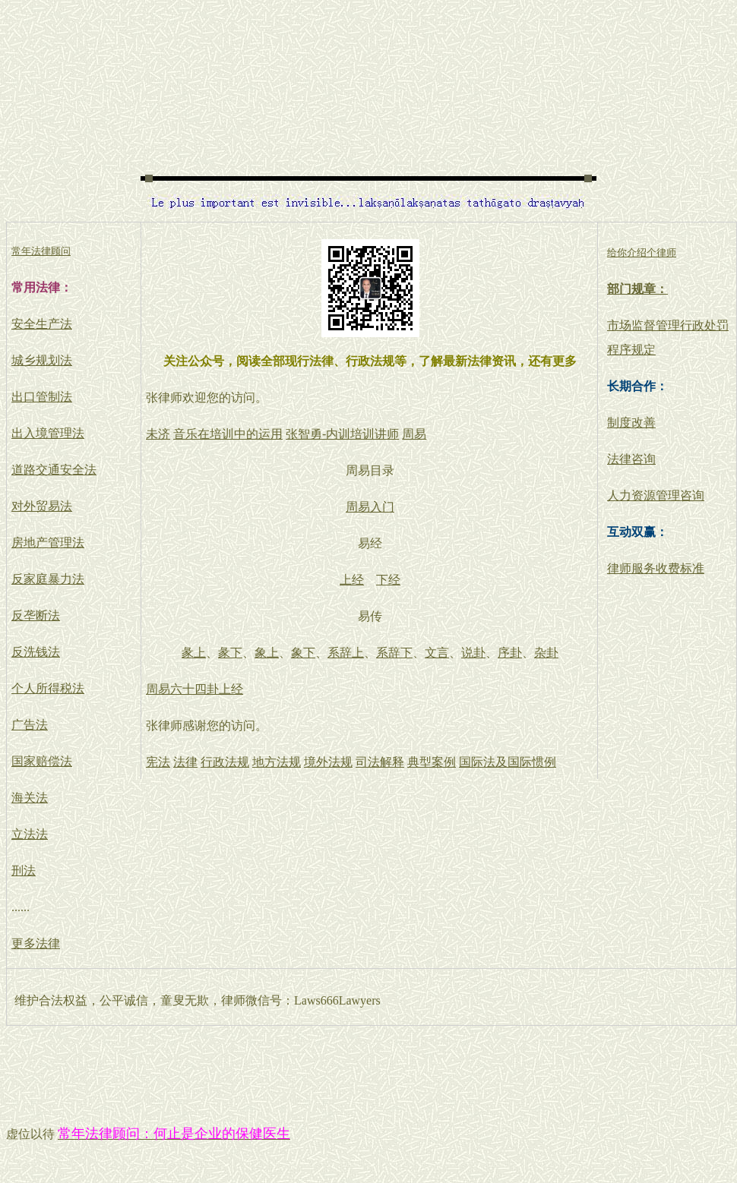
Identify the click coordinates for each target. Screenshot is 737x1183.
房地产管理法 (47, 542)
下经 (388, 579)
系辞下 (394, 652)
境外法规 (328, 762)
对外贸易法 (41, 506)
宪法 (158, 762)
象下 (303, 652)
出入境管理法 (47, 433)
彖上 (194, 652)
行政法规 (225, 762)
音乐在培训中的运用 (228, 433)
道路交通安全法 (53, 469)
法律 (185, 762)
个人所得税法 (47, 688)
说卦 (473, 652)
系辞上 (345, 652)
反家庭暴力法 (47, 579)
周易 (414, 433)
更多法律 (35, 943)
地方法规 (276, 762)
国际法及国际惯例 (507, 762)
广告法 (29, 724)
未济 (158, 433)
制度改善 (631, 422)
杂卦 (546, 652)
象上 (267, 652)
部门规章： (637, 288)
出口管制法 (41, 396)
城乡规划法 (41, 360)
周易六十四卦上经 (194, 689)
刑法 (23, 870)
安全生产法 (41, 323)
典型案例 (431, 762)
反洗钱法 (35, 651)
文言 (437, 652)
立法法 (29, 834)
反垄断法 (35, 615)
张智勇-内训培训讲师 (342, 433)
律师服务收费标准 (655, 568)
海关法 (29, 797)
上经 (352, 579)
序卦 (510, 652)
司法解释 (380, 762)
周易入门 (370, 506)
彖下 (230, 652)
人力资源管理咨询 (655, 495)
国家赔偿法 (41, 761)
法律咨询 (631, 459)
